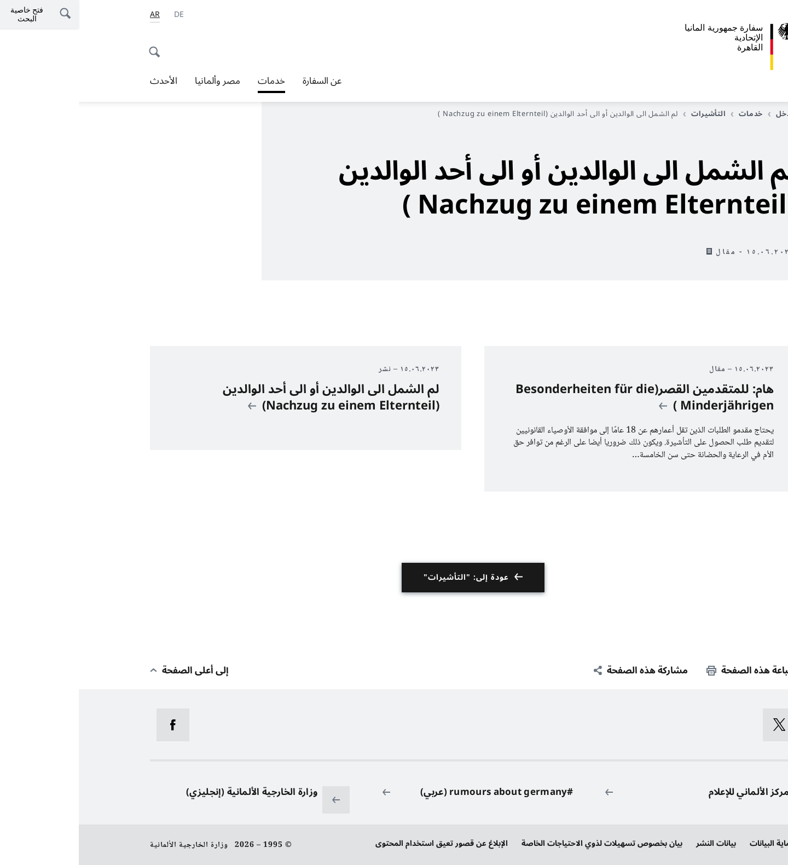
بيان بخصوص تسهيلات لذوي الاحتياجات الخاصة (523, 843)
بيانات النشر (637, 843)
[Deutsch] (100, 14)
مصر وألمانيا (138, 81)
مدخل (703, 114)
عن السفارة (243, 81)
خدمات (192, 81)
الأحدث (85, 81)
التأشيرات (625, 114)
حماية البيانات (694, 843)
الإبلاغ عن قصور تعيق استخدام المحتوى (363, 843)
